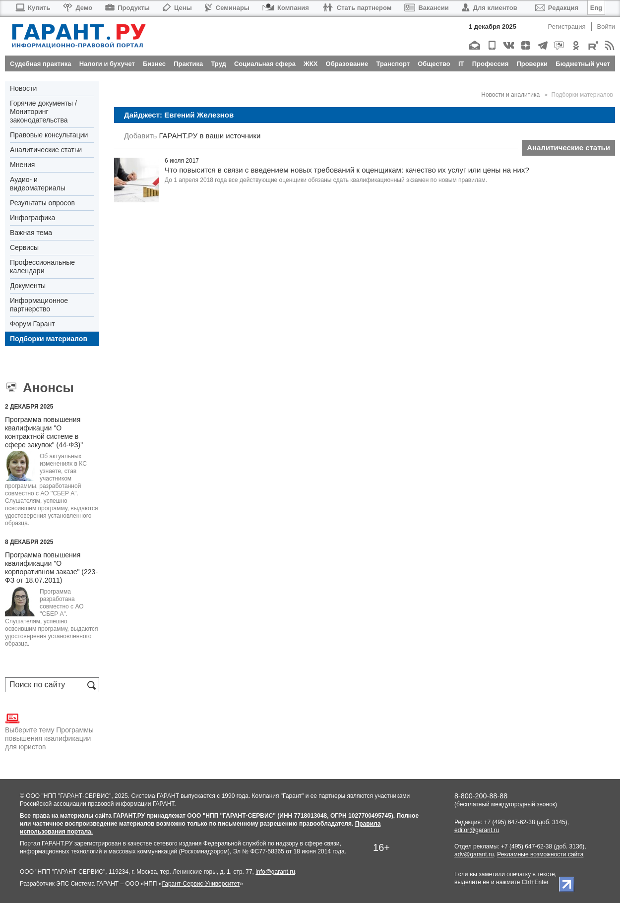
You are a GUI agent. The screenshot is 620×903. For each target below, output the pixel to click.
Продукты (127, 7)
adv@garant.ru (474, 854)
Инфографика (32, 218)
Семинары (227, 7)
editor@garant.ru (476, 830)
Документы (28, 286)
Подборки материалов (48, 339)
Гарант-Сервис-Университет (201, 883)
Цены (177, 7)
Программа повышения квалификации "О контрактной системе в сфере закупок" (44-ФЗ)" (44, 432)
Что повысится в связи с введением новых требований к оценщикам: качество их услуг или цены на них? (347, 170)
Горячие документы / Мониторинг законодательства (43, 111)
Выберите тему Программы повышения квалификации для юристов (49, 731)
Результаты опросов (42, 203)
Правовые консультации (49, 135)
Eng (596, 7)
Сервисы (24, 247)
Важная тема (31, 233)
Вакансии (426, 7)
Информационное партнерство (39, 305)
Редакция (556, 7)
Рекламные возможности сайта (540, 854)
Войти (606, 26)
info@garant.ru (275, 871)
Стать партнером (357, 7)
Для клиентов (489, 7)
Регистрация (567, 26)
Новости (23, 88)
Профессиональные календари (42, 266)
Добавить (140, 135)
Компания (285, 7)
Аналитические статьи (46, 150)
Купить (32, 7)
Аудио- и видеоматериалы (37, 184)
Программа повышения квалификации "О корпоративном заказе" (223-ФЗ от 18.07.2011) (51, 567)
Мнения (22, 165)
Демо (77, 7)
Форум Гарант (32, 324)
